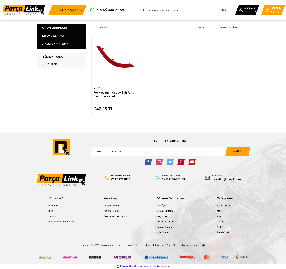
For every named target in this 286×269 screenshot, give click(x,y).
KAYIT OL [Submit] (237, 151)
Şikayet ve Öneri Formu (116, 216)
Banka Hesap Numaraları (61, 221)
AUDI (219, 211)
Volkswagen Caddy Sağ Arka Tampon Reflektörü (114, 94)
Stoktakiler (102, 27)
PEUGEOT (222, 227)
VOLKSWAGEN (224, 205)
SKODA (220, 221)
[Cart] (273, 10)
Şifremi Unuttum (164, 211)
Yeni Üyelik (162, 205)
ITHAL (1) (52, 64)
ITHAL (98, 87)
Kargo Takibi (163, 216)
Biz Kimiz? (53, 205)
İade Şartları (162, 232)
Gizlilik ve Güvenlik (166, 221)
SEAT (219, 216)
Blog (50, 211)
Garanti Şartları (164, 227)
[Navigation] (67, 10)
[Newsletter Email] (170, 151)
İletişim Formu (111, 205)
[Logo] (24, 10)
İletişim (52, 216)
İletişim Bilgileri (112, 211)
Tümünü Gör (223, 232)
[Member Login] (247, 10)
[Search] (180, 10)
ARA (224, 10)
